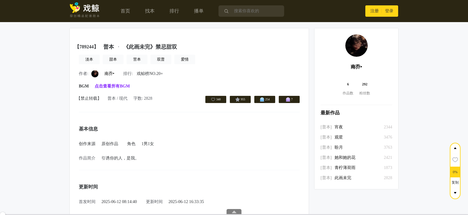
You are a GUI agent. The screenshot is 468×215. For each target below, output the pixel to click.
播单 (199, 10)
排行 (174, 10)
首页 (125, 10)
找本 (150, 10)
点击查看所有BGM (112, 86)
